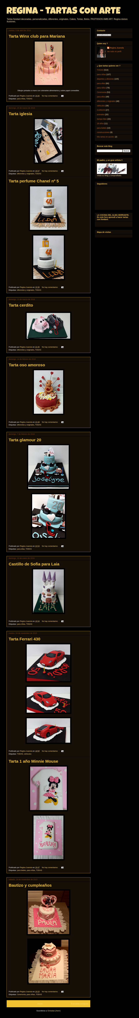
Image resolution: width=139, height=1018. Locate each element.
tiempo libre (102, 119)
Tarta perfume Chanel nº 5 (34, 181)
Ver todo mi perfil (114, 51)
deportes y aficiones (105, 79)
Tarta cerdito (21, 305)
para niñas (21, 99)
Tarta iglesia (20, 114)
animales (101, 114)
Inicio (39, 1004)
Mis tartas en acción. (105, 137)
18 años (100, 123)
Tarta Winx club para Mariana (37, 36)
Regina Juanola (117, 48)
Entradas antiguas (79, 1004)
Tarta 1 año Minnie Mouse (33, 761)
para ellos (101, 97)
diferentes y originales (25, 174)
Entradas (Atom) (54, 1011)
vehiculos (27, 754)
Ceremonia (21, 994)
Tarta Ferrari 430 (24, 639)
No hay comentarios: (50, 96)
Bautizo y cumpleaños (30, 885)
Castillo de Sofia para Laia (34, 564)
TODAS (29, 99)
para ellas (21, 549)
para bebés (21, 870)
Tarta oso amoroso (27, 365)
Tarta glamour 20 (25, 440)
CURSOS (101, 110)
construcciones (103, 132)
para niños (101, 88)
